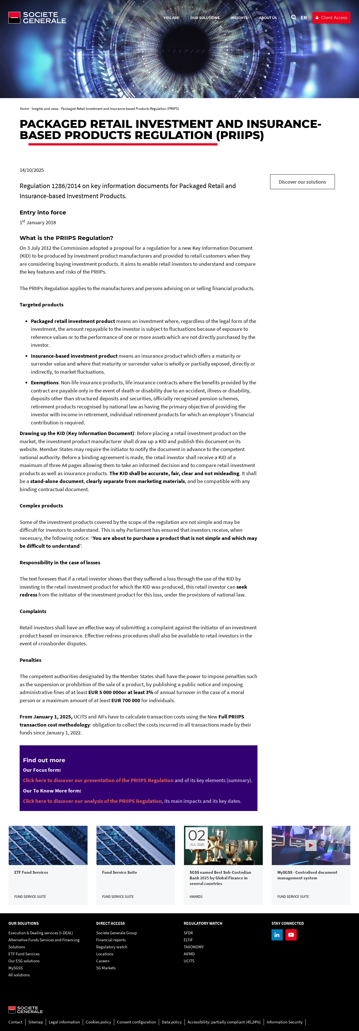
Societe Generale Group (116, 932)
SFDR (188, 932)
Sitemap (35, 1022)
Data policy (172, 1022)
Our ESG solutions (24, 960)
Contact (15, 1022)
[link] (48, 865)
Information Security (285, 1022)
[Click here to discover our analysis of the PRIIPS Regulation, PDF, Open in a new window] (92, 800)
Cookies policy (98, 1022)
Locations (104, 953)
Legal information (64, 1022)
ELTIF (188, 939)
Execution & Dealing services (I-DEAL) (40, 932)
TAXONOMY (194, 946)
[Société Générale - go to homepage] (70, 18)
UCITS (189, 960)
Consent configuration (136, 1022)
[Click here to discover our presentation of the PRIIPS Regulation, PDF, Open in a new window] (98, 780)
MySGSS (15, 967)
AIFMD (189, 953)
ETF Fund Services (24, 953)
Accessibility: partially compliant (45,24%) (224, 1022)
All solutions (19, 974)
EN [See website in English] (304, 17)
